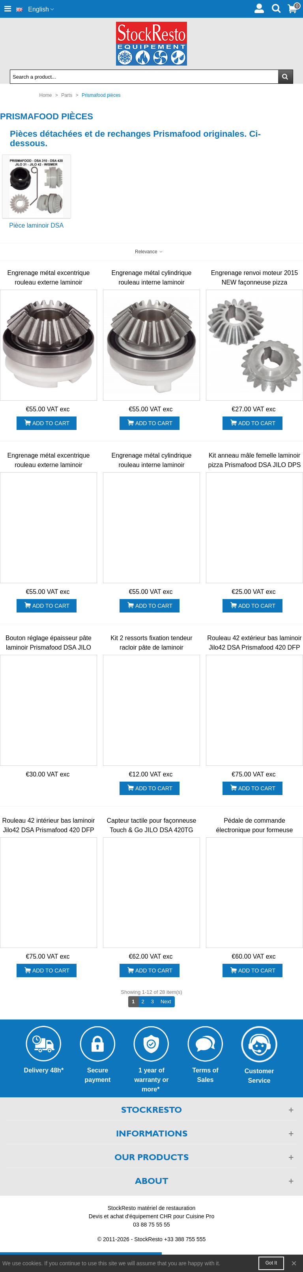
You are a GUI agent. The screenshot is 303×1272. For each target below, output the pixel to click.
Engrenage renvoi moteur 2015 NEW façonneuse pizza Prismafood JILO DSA (254, 282)
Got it (271, 1263)
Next (168, 1001)
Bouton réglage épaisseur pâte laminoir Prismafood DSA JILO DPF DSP (49, 647)
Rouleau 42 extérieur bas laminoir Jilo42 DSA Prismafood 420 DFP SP (254, 647)
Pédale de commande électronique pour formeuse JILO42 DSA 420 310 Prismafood (254, 830)
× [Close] (294, 1263)
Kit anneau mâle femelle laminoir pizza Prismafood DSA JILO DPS (254, 460)
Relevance (149, 251)
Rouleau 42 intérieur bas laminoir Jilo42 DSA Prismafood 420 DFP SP (48, 830)
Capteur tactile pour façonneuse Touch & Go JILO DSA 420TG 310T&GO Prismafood (151, 830)
